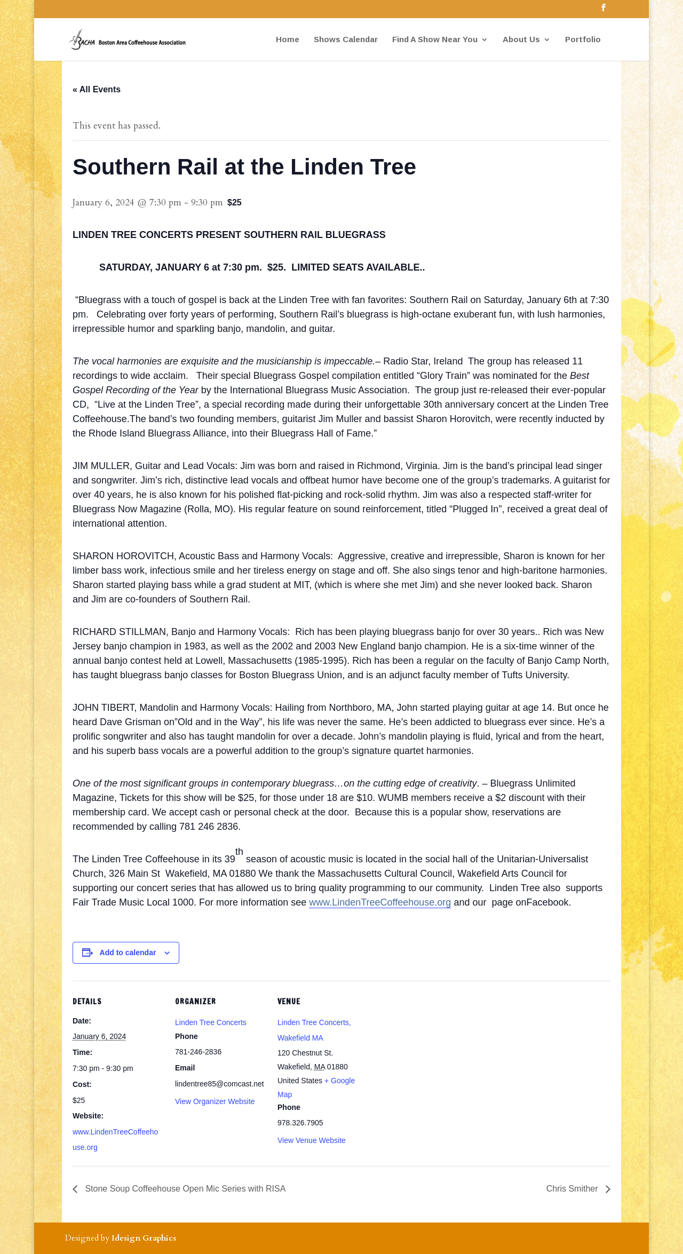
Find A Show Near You (435, 40)
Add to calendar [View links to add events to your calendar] (128, 952)
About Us (521, 40)
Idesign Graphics (144, 1238)
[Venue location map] (436, 1054)
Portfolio (583, 40)
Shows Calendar (346, 40)
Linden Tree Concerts (211, 1022)
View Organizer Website (215, 1101)
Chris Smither (573, 1188)
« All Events (97, 89)
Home (287, 40)
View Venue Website (311, 1140)
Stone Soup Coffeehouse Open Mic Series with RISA (184, 1188)
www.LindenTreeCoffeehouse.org (380, 902)
